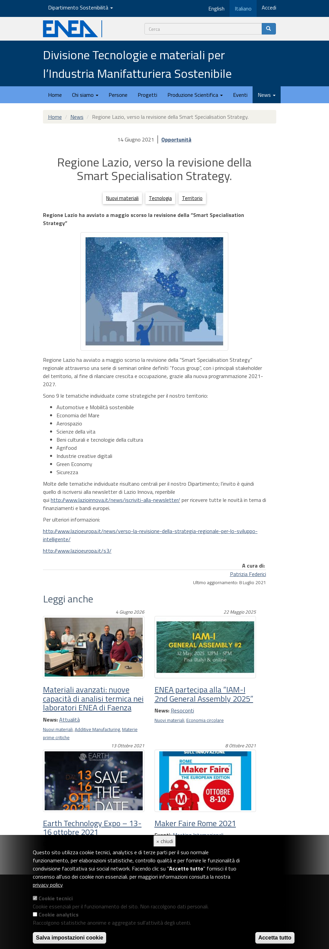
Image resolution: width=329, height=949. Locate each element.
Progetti (147, 95)
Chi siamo (85, 95)
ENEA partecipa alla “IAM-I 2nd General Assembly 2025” (204, 693)
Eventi (240, 95)
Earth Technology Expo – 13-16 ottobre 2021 (92, 827)
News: (50, 719)
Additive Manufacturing (97, 729)
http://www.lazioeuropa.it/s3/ (77, 551)
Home (55, 95)
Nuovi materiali (122, 198)
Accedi (269, 7)
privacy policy (48, 885)
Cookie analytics (58, 914)
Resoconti (182, 710)
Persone (118, 95)
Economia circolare (205, 720)
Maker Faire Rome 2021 (195, 823)
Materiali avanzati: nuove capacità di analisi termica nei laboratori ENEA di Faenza (93, 698)
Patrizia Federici (248, 574)
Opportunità (176, 139)
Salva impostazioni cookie (69, 938)
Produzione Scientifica (195, 95)
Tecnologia (160, 198)
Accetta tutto (274, 938)
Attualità (69, 719)
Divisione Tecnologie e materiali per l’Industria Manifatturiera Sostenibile (137, 64)
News (267, 95)
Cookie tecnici (56, 898)
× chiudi (164, 841)
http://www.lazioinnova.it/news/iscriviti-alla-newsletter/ (115, 500)
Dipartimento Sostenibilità (80, 7)
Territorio (192, 198)
